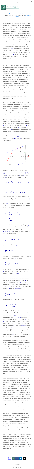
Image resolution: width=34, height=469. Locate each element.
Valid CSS (19, 467)
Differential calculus (19, 15)
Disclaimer (21, 2)
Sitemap (11, 2)
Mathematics (10, 15)
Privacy (16, 2)
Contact (6, 2)
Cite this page (17, 464)
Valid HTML (15, 467)
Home (2, 2)
